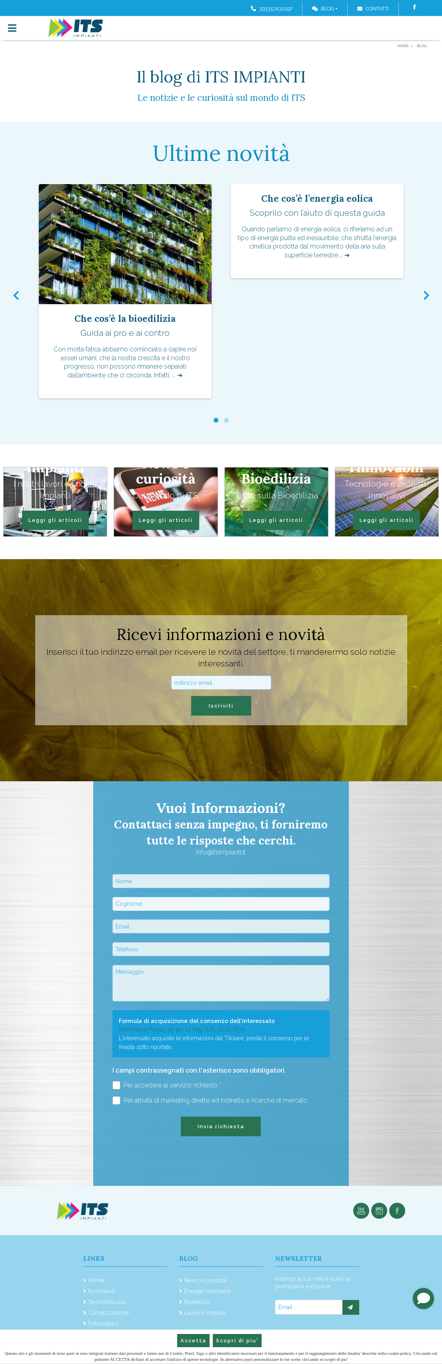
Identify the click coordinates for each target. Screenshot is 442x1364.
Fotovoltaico (103, 1323)
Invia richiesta (221, 1126)
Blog (323, 9)
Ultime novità (221, 152)
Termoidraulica (107, 1301)
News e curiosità (205, 1280)
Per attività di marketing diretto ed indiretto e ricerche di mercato (210, 1100)
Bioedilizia (197, 1301)
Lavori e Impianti (205, 1312)
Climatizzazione (108, 1312)
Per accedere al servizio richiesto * (167, 1085)
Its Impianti (101, 1291)
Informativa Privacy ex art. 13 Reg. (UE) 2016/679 (182, 1029)
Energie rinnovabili (207, 1291)
